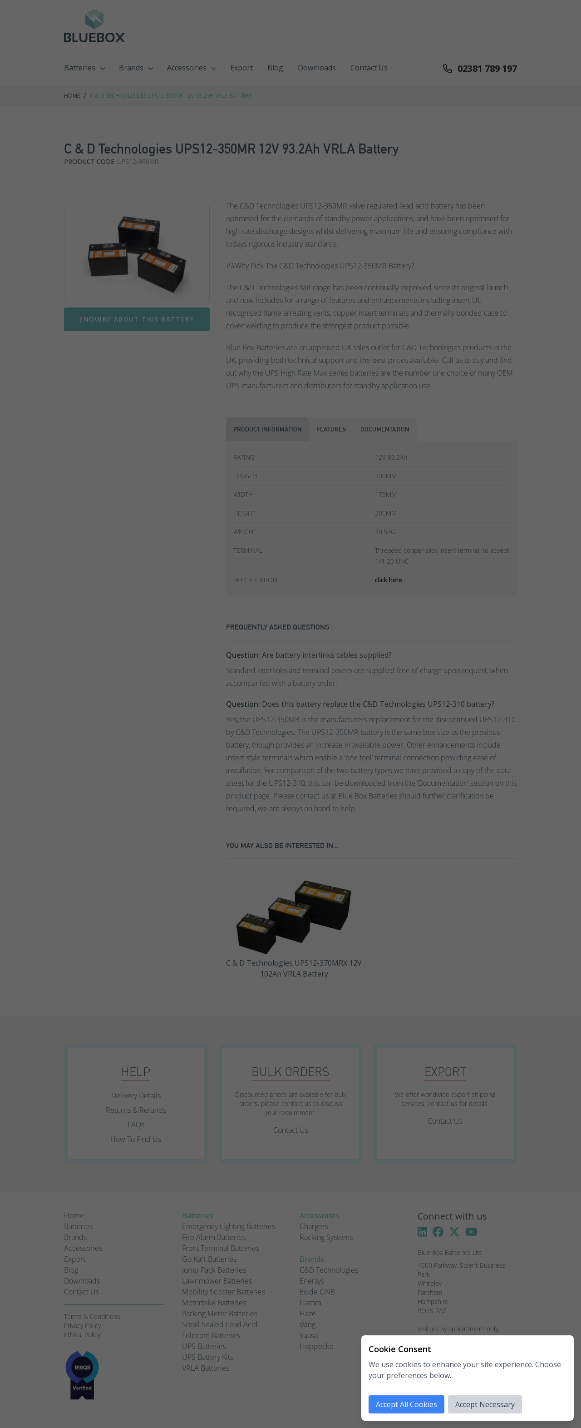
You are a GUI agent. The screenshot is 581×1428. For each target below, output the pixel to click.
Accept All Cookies (406, 1404)
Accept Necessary (485, 1404)
